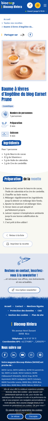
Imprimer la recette (17, 244)
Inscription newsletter (24, 290)
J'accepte (33, 416)
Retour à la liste (15, 235)
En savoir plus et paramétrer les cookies (24, 410)
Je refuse (15, 416)
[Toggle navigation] (45, 6)
